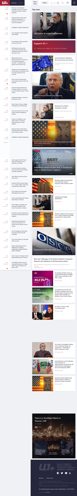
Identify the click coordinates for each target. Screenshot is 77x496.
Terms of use (50, 478)
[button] (70, 173)
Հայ (51, 3)
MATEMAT (47, 492)
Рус (55, 3)
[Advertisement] (20, 149)
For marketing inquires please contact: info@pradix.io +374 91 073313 (56, 489)
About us (41, 478)
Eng (58, 3)
